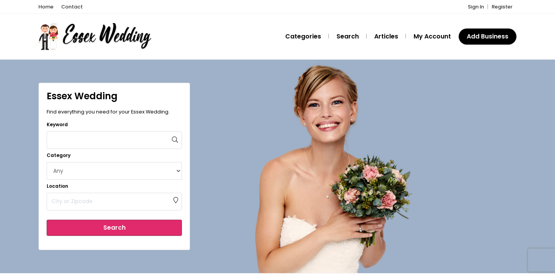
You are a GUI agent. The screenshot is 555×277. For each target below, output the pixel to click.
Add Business (487, 36)
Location (57, 186)
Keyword (57, 124)
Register (502, 6)
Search (114, 227)
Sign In (476, 6)
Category (59, 155)
